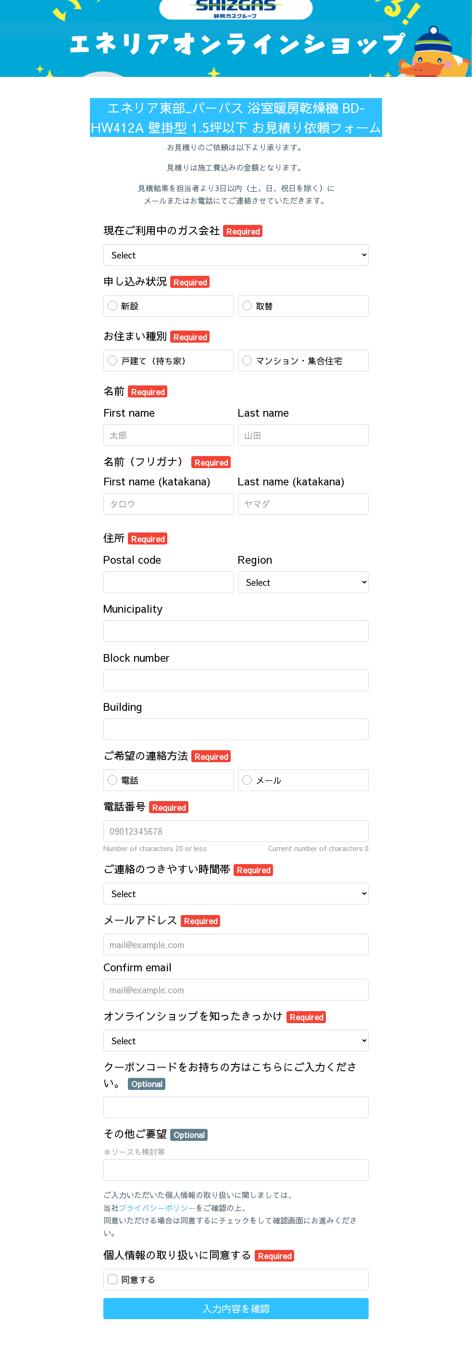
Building (122, 706)
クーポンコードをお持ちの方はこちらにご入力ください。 (230, 1075)
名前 (135, 390)
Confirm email (137, 967)
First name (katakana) (157, 481)
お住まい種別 (156, 336)
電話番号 (145, 806)
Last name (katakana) (291, 481)
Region (255, 559)
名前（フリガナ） (167, 461)
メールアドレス (161, 920)
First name (129, 412)
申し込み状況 (156, 281)
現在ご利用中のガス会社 (182, 230)
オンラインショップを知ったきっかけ (214, 1016)
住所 (135, 538)
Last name (263, 412)
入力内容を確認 (236, 1308)
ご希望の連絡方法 (167, 755)
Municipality (132, 608)
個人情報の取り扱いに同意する (198, 1255)
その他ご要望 (155, 1133)
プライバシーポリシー (157, 1207)
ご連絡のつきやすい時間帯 (188, 869)
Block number (136, 657)
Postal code (132, 559)
